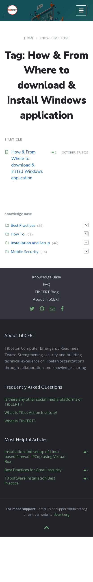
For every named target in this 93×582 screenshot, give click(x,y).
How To (17, 234)
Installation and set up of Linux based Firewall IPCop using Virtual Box (34, 456)
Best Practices (23, 225)
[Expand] (86, 225)
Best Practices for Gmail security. (33, 469)
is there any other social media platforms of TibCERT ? (43, 402)
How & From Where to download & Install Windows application (27, 165)
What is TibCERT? (19, 420)
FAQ (46, 284)
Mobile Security (25, 251)
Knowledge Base (54, 38)
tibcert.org (61, 514)
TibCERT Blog (47, 291)
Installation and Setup (30, 242)
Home (29, 38)
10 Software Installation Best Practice (29, 480)
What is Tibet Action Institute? (30, 412)
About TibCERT (46, 299)
